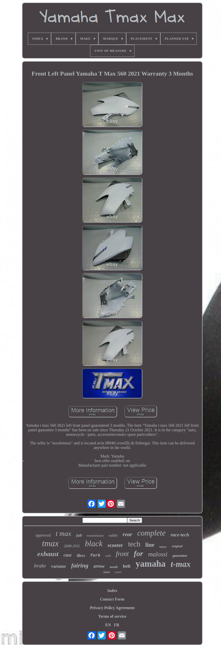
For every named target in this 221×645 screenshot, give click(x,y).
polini (118, 572)
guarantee (179, 556)
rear (127, 534)
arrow (99, 566)
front (122, 554)
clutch (106, 572)
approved (43, 535)
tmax (50, 543)
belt (127, 566)
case (67, 555)
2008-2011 (72, 546)
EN (108, 625)
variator (58, 566)
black (93, 543)
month (114, 567)
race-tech (180, 534)
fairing (80, 565)
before (163, 546)
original (177, 546)
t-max (181, 564)
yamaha (151, 564)
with (108, 556)
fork (95, 555)
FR (116, 625)
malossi (157, 554)
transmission (95, 535)
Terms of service (112, 616)
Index (112, 590)
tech (134, 544)
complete (151, 533)
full (79, 535)
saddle (113, 535)
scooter (115, 545)
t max (63, 533)
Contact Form (112, 599)
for (138, 553)
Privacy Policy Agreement (112, 608)
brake (40, 566)
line (149, 545)
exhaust (47, 554)
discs (81, 555)
